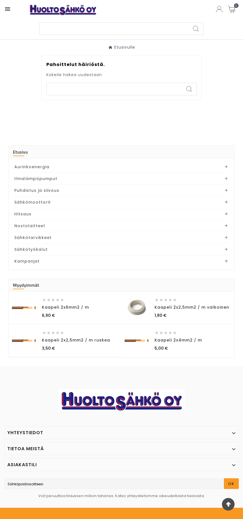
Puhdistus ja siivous (36, 190)
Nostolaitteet (29, 226)
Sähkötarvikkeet (33, 237)
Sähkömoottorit (32, 202)
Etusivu (20, 152)
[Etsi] (114, 29)
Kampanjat (27, 261)
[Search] (196, 29)
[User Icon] (219, 9)
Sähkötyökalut (31, 249)
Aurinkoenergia (31, 167)
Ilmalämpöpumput (35, 178)
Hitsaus (22, 214)
